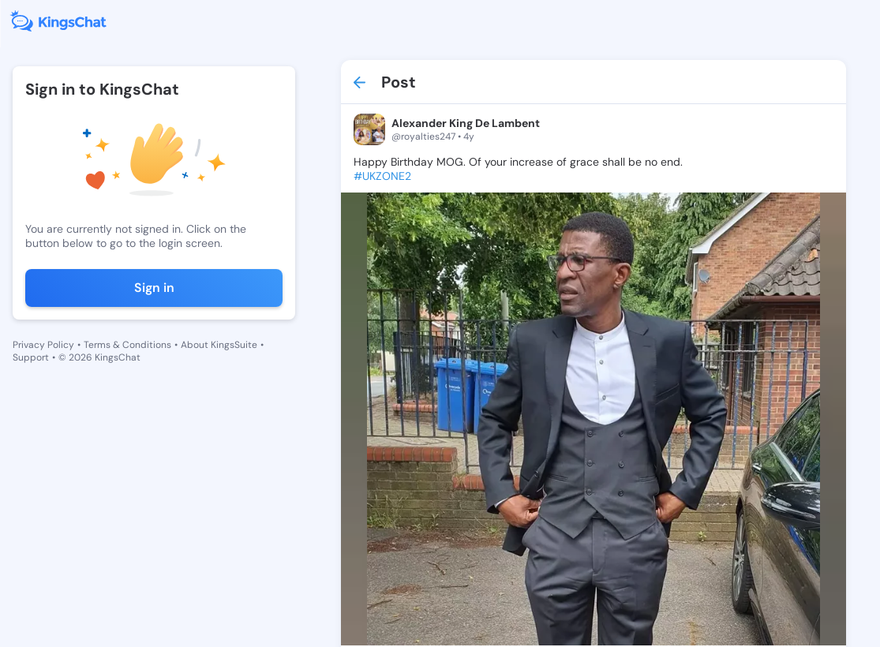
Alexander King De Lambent (465, 123)
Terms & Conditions (127, 344)
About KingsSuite (219, 344)
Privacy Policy (43, 344)
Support (31, 357)
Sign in (154, 287)
